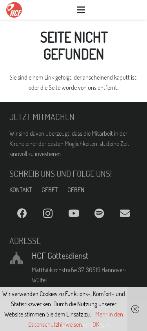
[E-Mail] (125, 213)
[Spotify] (99, 213)
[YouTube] (73, 213)
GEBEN (75, 190)
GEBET (50, 190)
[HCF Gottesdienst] (20, 258)
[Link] (14, 10)
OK (96, 324)
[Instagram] (47, 213)
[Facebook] (22, 213)
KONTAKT (20, 190)
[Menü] (82, 10)
